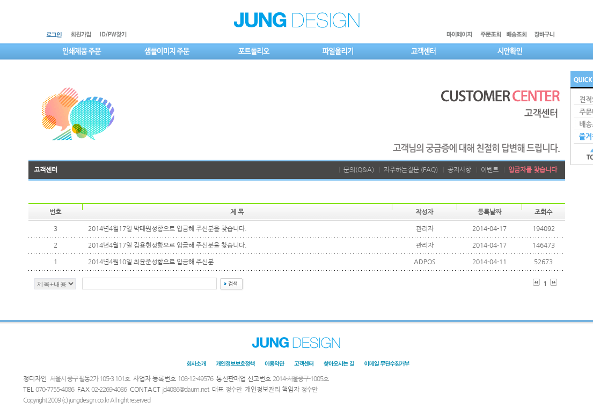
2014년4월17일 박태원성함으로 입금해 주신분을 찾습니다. (167, 229)
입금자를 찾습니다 (532, 170)
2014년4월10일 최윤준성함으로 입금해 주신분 (151, 262)
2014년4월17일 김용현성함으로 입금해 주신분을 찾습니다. (167, 245)
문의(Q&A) (358, 170)
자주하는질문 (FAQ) (411, 170)
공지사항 (459, 170)
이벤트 (490, 170)
